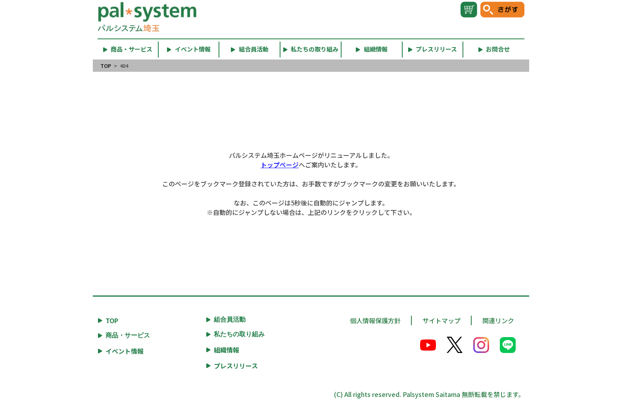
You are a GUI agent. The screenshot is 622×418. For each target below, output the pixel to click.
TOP (105, 65)
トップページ (280, 164)
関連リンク (498, 320)
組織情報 (226, 350)
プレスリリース (236, 365)
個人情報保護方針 (375, 320)
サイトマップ (441, 320)
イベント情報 (125, 351)
